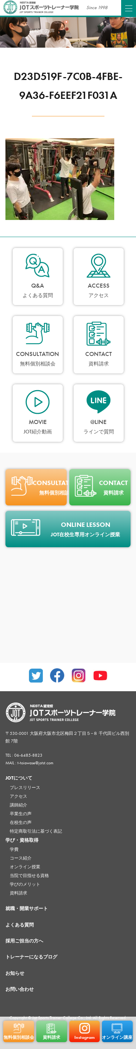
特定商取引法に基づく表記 (36, 831)
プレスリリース (25, 787)
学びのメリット (25, 884)
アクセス (18, 796)
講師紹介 (18, 805)
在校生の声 (21, 822)
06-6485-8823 (28, 755)
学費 (14, 849)
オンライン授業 (25, 867)
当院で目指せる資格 (29, 875)
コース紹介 (21, 858)
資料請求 (18, 893)
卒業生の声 (21, 814)
